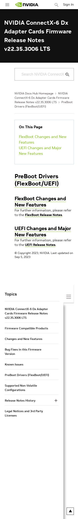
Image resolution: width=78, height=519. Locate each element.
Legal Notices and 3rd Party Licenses (24, 413)
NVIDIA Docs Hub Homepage (34, 93)
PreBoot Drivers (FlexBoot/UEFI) (37, 180)
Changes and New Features (23, 339)
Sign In (68, 4)
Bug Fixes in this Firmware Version (23, 352)
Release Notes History (20, 400)
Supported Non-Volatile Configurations (21, 388)
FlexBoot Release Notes (43, 215)
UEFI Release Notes (40, 245)
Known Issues (14, 364)
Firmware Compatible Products (26, 328)
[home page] (27, 4)
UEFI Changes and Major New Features (40, 150)
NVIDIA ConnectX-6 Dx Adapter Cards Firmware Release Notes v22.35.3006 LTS (42, 98)
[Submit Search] (65, 74)
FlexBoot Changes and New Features (43, 139)
